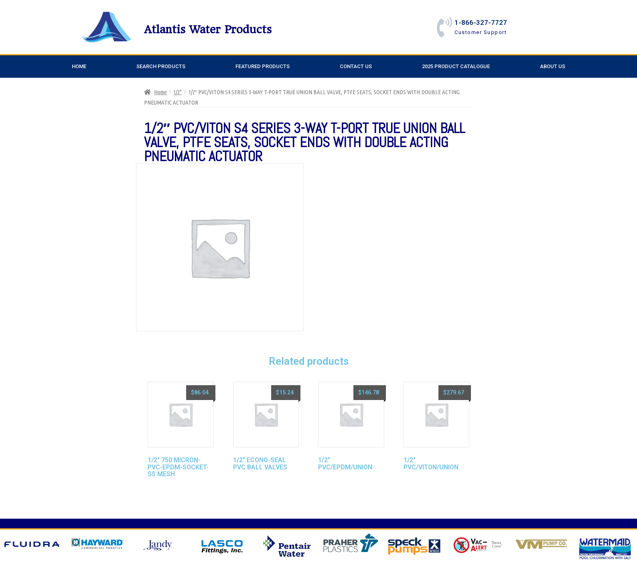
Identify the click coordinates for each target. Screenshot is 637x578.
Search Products (160, 66)
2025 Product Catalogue (456, 66)
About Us (552, 66)
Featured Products (262, 66)
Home (79, 66)
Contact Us (356, 66)
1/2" (177, 92)
